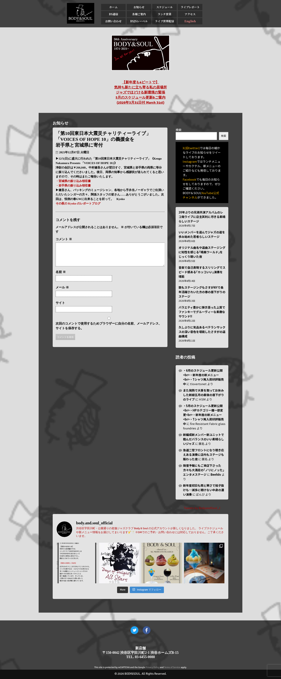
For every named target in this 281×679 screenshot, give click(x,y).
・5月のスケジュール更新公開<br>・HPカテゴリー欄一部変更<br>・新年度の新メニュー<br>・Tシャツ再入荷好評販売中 (203, 415)
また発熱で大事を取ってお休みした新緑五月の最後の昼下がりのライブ (203, 394)
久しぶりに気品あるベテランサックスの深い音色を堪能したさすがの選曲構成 (202, 331)
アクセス (190, 14)
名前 (61, 276)
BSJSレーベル (139, 21)
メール (62, 292)
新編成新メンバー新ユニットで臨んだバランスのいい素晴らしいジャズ (203, 439)
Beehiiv (216, 474)
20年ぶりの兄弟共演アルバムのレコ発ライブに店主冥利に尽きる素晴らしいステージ (202, 216)
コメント (64, 239)
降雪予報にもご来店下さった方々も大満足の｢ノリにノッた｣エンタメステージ (203, 469)
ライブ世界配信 (164, 21)
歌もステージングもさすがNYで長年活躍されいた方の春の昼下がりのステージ (202, 291)
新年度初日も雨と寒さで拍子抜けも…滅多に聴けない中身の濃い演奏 (203, 489)
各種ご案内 (139, 14)
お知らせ (138, 7)
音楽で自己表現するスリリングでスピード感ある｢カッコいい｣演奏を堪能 (202, 271)
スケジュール (164, 7)
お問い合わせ (113, 21)
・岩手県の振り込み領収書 (73, 185)
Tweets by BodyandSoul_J (202, 508)
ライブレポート (190, 7)
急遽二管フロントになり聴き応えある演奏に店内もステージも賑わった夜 (203, 454)
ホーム (113, 7)
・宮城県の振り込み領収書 (73, 181)
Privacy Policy (152, 667)
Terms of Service (172, 667)
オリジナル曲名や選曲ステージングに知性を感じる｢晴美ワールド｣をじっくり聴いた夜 (202, 252)
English (190, 21)
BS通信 (113, 14)
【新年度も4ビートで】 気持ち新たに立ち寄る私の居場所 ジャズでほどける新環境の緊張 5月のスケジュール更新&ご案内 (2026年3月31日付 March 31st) (140, 92)
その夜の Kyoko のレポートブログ (78, 203)
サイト (60, 307)
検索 (178, 130)
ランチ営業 (164, 14)
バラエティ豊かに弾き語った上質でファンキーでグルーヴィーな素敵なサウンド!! (202, 311)
